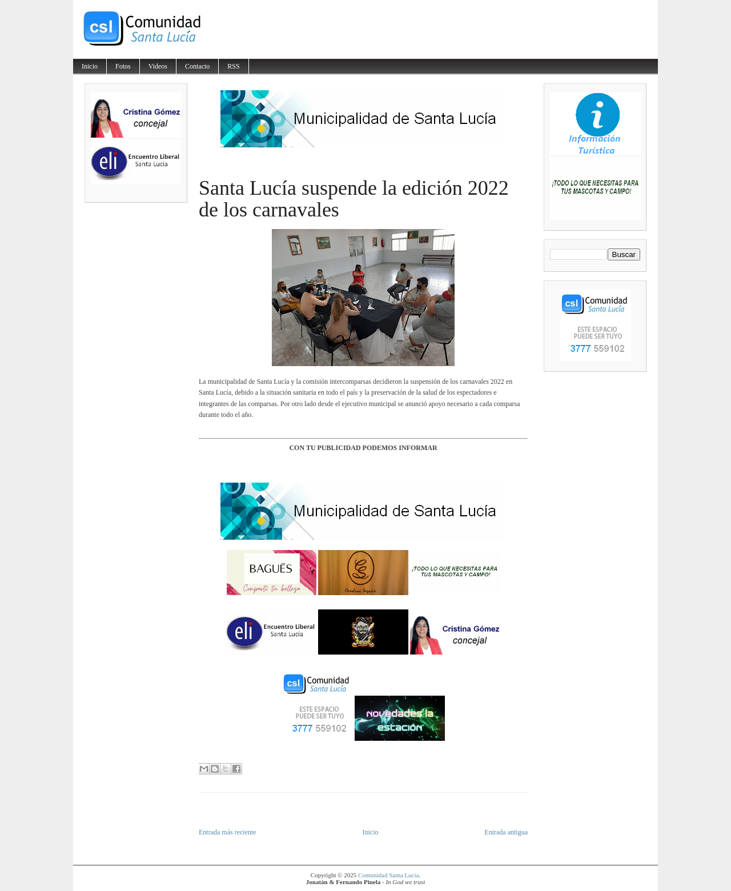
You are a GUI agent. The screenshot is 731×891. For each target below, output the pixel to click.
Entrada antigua (506, 832)
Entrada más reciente (227, 832)
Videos (157, 66)
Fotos (123, 66)
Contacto (197, 66)
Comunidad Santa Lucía (388, 875)
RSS (233, 66)
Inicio (90, 66)
